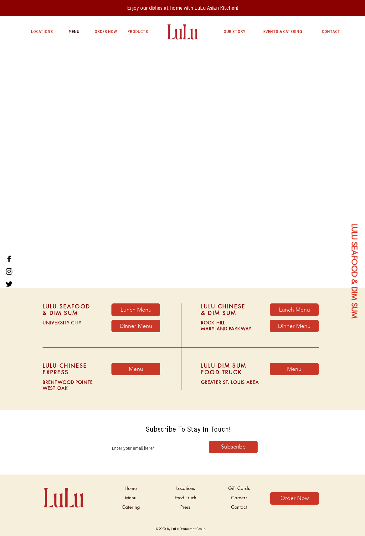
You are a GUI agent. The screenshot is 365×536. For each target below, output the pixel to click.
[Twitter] (9, 284)
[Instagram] (9, 271)
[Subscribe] (233, 447)
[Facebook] (9, 259)
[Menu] (294, 369)
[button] (135, 369)
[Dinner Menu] (135, 326)
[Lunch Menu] (135, 309)
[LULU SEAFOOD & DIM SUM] (354, 271)
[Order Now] (294, 498)
